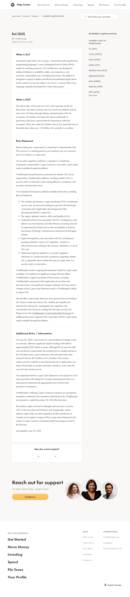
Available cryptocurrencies (53, 16)
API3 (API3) (94, 92)
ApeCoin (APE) (96, 87)
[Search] (99, 17)
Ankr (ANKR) (95, 81)
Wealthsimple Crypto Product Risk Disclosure (51, 313)
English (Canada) (114, 585)
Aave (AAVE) (95, 60)
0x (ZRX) (93, 49)
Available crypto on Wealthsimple (97, 42)
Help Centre (16, 16)
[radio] (38, 456)
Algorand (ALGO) (97, 76)
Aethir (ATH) (94, 65)
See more (93, 95)
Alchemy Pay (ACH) (98, 70)
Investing (26, 16)
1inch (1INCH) (95, 54)
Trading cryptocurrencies (40, 16)
